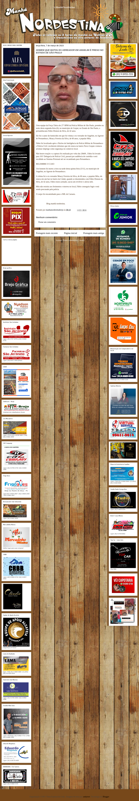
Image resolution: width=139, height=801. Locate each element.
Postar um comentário (47, 222)
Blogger (106, 797)
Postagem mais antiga (93, 233)
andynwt (86, 797)
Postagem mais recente (47, 233)
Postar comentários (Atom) (73, 240)
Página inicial (70, 233)
